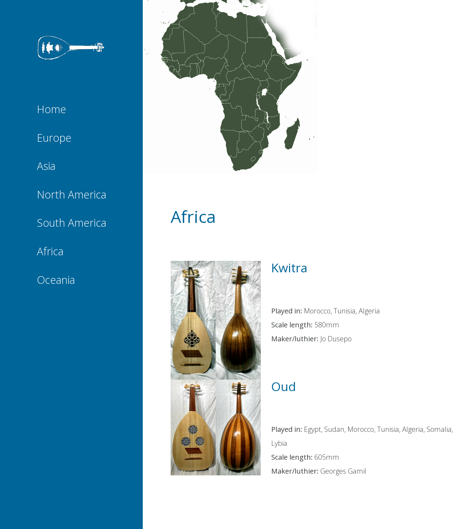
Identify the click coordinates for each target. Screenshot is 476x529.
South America (71, 223)
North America (71, 195)
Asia (49, 166)
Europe (56, 138)
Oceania (57, 280)
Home (54, 109)
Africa (52, 252)
